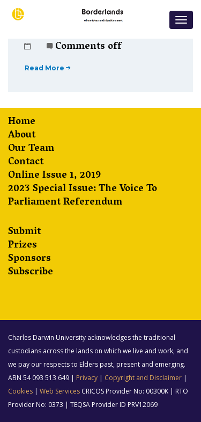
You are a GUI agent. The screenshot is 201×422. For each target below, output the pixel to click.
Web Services (60, 391)
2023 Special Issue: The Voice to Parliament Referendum (82, 196)
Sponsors (29, 259)
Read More (47, 68)
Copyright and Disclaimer (143, 377)
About (21, 136)
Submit (24, 232)
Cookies (20, 391)
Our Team (31, 149)
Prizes (22, 246)
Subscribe (30, 273)
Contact (25, 163)
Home (21, 122)
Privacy (87, 377)
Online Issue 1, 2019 (54, 176)
